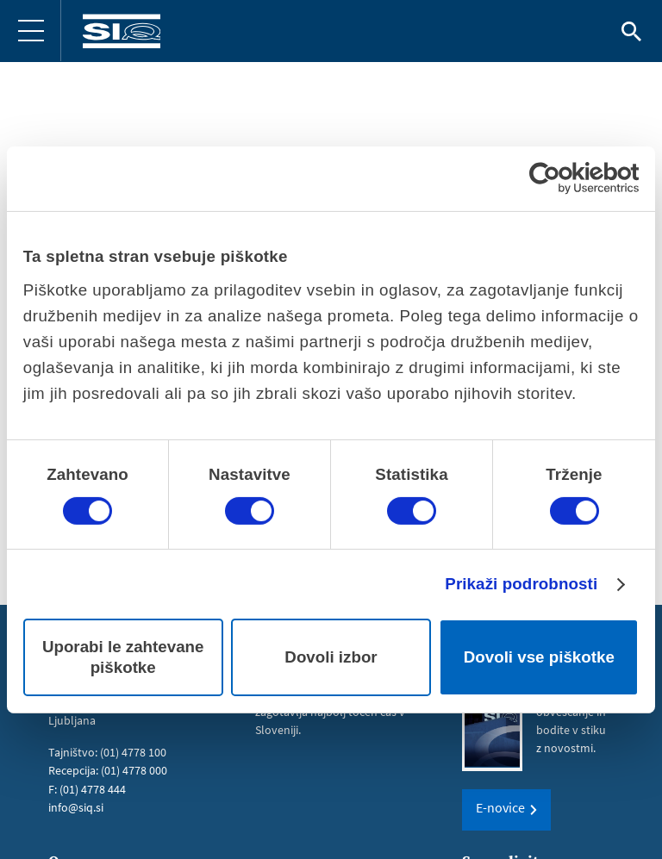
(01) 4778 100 (133, 752)
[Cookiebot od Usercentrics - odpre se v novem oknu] (563, 178)
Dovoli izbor (330, 657)
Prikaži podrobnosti (521, 584)
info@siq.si (75, 806)
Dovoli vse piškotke (539, 657)
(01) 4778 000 (134, 770)
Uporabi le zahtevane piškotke (123, 657)
